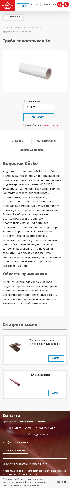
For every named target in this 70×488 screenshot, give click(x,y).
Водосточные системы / (27, 27)
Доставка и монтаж (31, 150)
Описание (17, 141)
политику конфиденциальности (21, 485)
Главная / (8, 27)
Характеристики (46, 141)
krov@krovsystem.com (15, 442)
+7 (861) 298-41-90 (43, 4)
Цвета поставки (31, 101)
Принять (62, 482)
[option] (35, 71)
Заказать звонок (15, 450)
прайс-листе (51, 125)
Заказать (38, 117)
